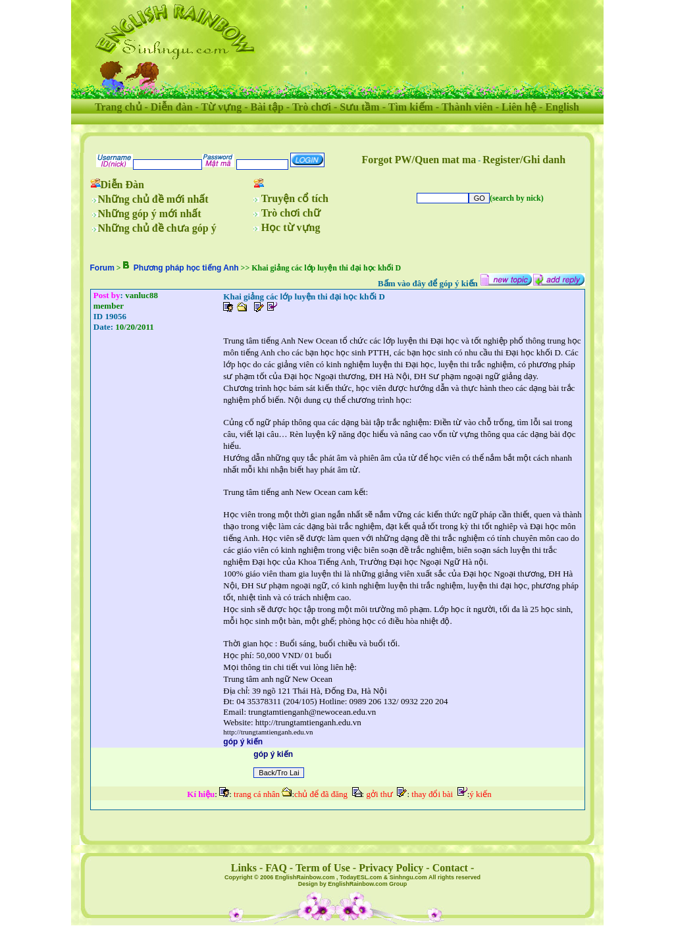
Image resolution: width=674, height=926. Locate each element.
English (562, 107)
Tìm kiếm (410, 107)
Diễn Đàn (122, 184)
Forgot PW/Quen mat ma (419, 159)
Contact (450, 867)
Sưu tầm (359, 107)
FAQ (276, 867)
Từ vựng (221, 107)
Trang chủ (118, 107)
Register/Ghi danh (523, 159)
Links (244, 867)
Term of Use (323, 867)
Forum (102, 267)
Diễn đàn (172, 107)
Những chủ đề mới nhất (153, 199)
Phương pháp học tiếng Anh (186, 267)
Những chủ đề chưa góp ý (157, 228)
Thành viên (467, 107)
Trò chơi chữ (291, 213)
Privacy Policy (391, 867)
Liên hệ (519, 107)
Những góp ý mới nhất (149, 213)
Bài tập (266, 107)
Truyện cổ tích (294, 198)
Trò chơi (311, 107)
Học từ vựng (291, 227)
